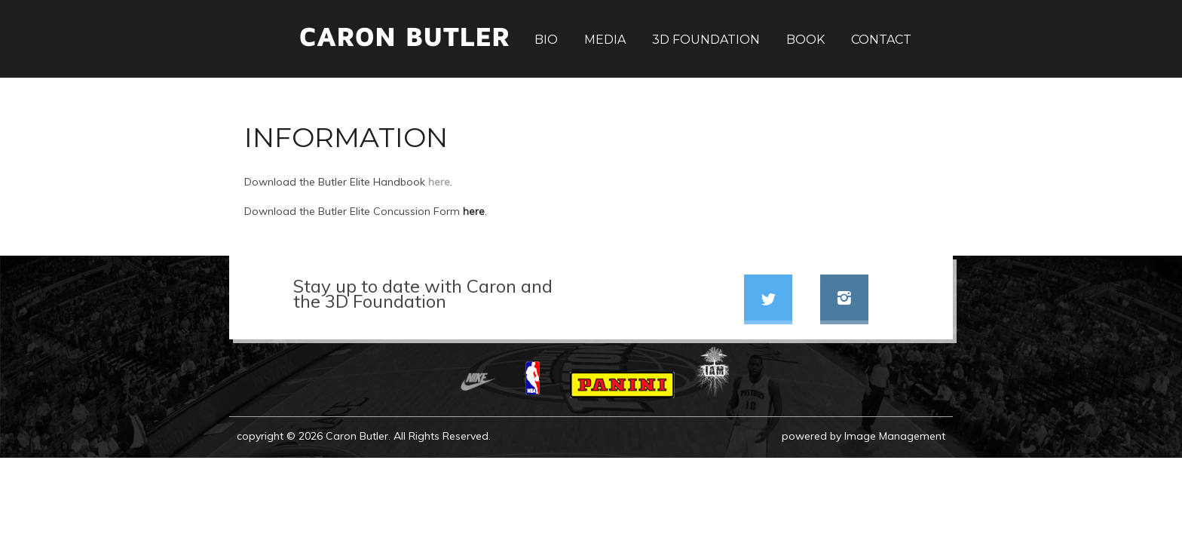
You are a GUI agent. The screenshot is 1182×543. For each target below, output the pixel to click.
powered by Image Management (863, 436)
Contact (881, 40)
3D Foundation (706, 40)
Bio (546, 40)
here (439, 182)
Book (805, 40)
